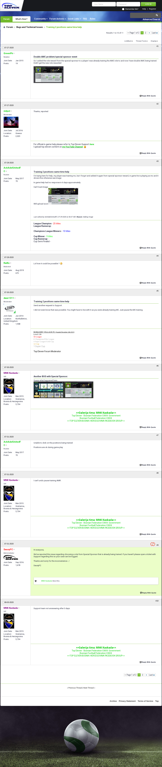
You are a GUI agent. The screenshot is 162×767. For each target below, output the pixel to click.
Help (144, 9)
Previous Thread (75, 688)
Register (152, 9)
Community (40, 19)
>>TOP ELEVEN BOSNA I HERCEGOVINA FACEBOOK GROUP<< (96, 421)
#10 (156, 601)
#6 (157, 366)
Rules (92, 19)
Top (157, 701)
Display (153, 41)
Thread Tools (141, 41)
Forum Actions (56, 19)
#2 (157, 104)
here (92, 144)
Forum (6, 19)
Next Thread (88, 688)
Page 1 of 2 (134, 33)
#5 (157, 291)
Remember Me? (131, 9)
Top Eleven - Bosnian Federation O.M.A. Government (96, 415)
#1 (157, 46)
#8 (157, 473)
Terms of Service (145, 701)
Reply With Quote (148, 95)
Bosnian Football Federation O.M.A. (96, 418)
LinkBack (128, 41)
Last (155, 33)
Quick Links (73, 19)
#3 (157, 161)
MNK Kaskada (46, 581)
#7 (157, 435)
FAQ (85, 19)
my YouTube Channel (72, 147)
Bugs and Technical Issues (29, 27)
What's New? (21, 19)
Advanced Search (151, 19)
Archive (113, 701)
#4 (157, 256)
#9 (157, 545)
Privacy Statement (127, 701)
